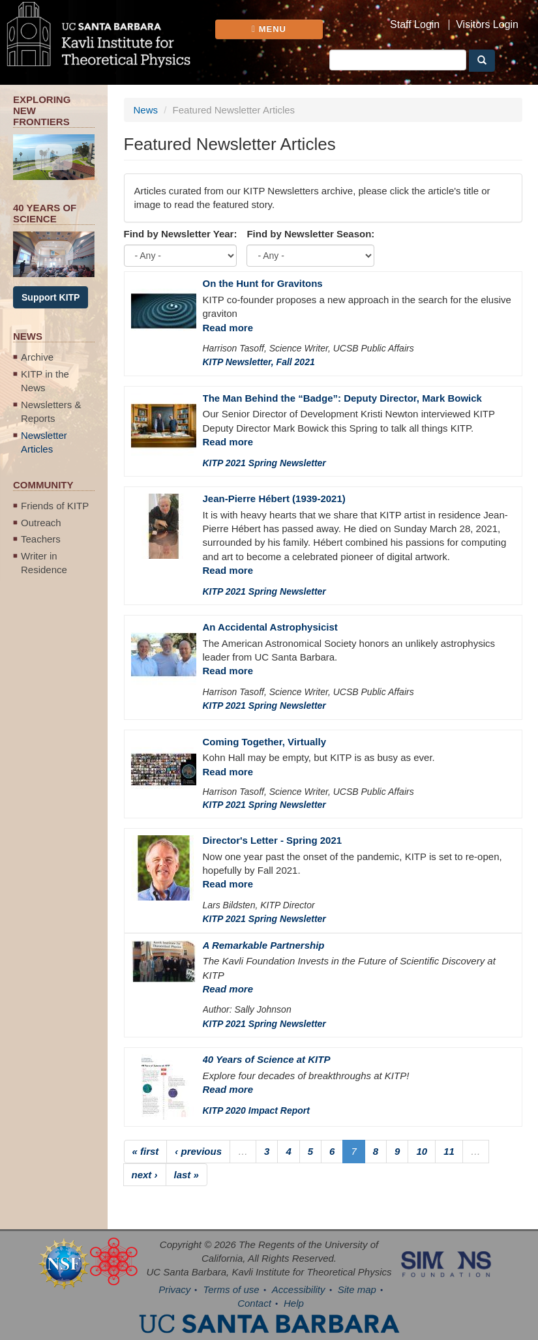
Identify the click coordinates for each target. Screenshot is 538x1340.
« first (145, 1151)
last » (186, 1174)
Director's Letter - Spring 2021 (272, 840)
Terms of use (231, 1289)
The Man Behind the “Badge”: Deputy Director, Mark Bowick (342, 398)
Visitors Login (487, 25)
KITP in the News (45, 380)
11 (449, 1151)
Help (294, 1303)
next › (145, 1174)
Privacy (174, 1289)
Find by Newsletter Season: (310, 233)
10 (421, 1151)
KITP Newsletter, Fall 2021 (259, 362)
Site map (357, 1289)
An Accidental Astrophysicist (270, 627)
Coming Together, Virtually (264, 741)
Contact (254, 1303)
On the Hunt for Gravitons (263, 283)
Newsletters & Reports (51, 411)
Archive (37, 357)
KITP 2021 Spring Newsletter (264, 463)
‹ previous (198, 1151)
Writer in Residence (44, 562)
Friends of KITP (55, 505)
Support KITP (51, 297)
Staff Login (415, 25)
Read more (228, 327)
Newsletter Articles (44, 442)
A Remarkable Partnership (264, 945)
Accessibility (298, 1289)
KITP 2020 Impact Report (256, 1110)
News (146, 109)
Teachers (41, 538)
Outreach (41, 522)
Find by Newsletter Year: (180, 233)
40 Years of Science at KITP (267, 1059)
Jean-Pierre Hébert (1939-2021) (274, 498)
